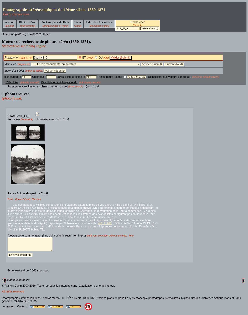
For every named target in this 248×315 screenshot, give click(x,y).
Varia (78, 22)
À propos (9, 309)
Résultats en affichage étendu (59, 82)
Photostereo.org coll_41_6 (53, 119)
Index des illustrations (99, 22)
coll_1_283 (105, 223)
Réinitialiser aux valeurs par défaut (169, 76)
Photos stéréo (27, 22)
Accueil (9, 22)
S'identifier (12, 82)
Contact (22, 309)
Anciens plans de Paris (55, 22)
